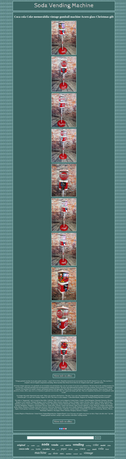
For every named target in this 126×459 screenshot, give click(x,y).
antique (88, 449)
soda (45, 444)
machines (68, 454)
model (103, 445)
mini (49, 454)
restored (75, 454)
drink (71, 449)
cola (101, 448)
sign (28, 445)
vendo (54, 444)
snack (94, 449)
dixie (55, 453)
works (38, 445)
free (53, 449)
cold (61, 445)
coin (32, 449)
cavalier (46, 449)
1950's (62, 454)
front (107, 449)
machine (40, 453)
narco (68, 445)
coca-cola (24, 448)
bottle (38, 449)
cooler (33, 445)
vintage (88, 453)
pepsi (64, 448)
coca (82, 448)
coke (96, 444)
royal (58, 449)
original (21, 445)
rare (81, 454)
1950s (109, 445)
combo (76, 449)
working (88, 445)
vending (78, 444)
